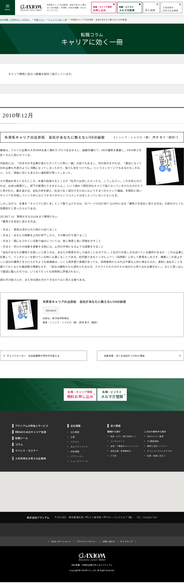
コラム (19, 445)
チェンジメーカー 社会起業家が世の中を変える (33, 355)
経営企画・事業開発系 (120, 451)
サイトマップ (126, 542)
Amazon (51, 310)
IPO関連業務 (153, 442)
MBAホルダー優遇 (155, 437)
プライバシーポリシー (86, 542)
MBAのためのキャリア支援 (30, 432)
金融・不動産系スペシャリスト (124, 447)
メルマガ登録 (129, 395)
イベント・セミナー (26, 451)
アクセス (74, 442)
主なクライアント (79, 447)
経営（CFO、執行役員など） (123, 437)
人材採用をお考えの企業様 (30, 459)
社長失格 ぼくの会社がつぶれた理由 (124, 355)
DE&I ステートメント (61, 542)
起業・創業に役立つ (156, 456)
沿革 (72, 437)
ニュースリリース (79, 462)
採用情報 (74, 452)
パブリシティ (77, 457)
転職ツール (21, 439)
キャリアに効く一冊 (57, 19)
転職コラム (39, 19)
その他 (113, 456)
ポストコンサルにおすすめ (159, 451)
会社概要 (74, 432)
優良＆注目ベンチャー (157, 447)
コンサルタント (117, 442)
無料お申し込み (55, 395)
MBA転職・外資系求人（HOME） (15, 19)
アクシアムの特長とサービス (31, 426)
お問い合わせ (109, 542)
